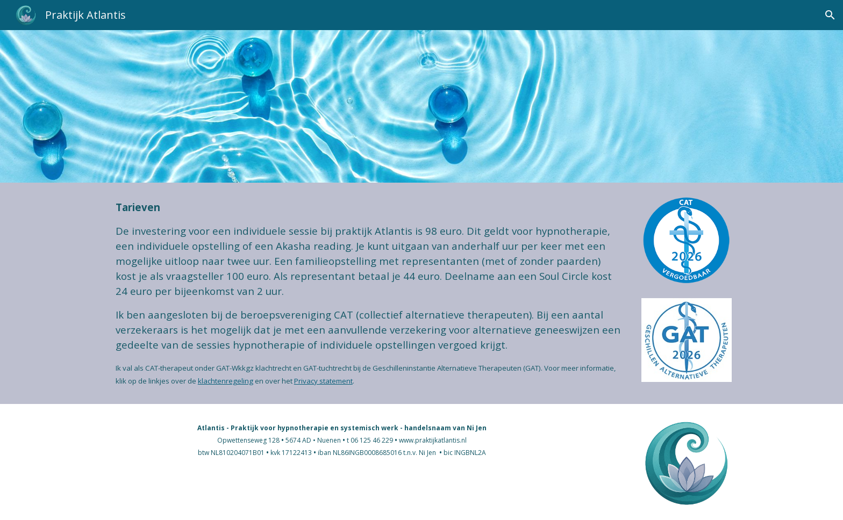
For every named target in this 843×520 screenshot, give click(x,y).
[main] (368, 293)
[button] (830, 15)
